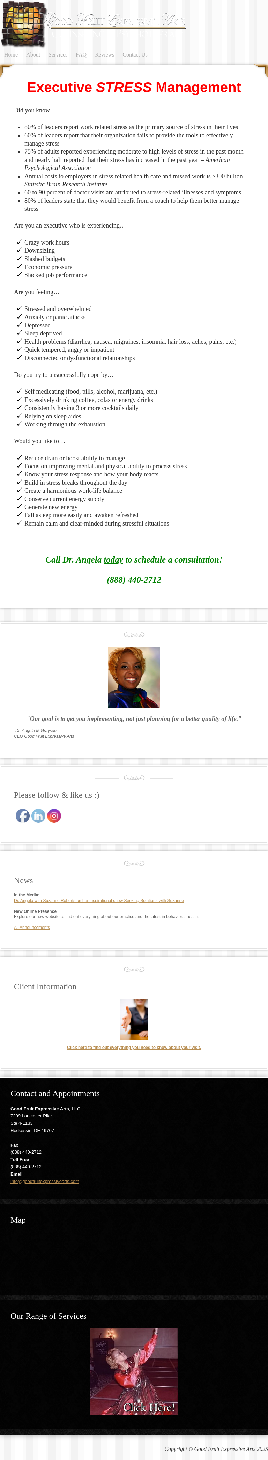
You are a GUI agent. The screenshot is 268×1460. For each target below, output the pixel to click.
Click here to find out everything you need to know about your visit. (134, 1047)
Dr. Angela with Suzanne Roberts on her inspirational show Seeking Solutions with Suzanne (99, 900)
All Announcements (32, 927)
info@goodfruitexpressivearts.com (44, 1181)
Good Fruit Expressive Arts (70, 24)
